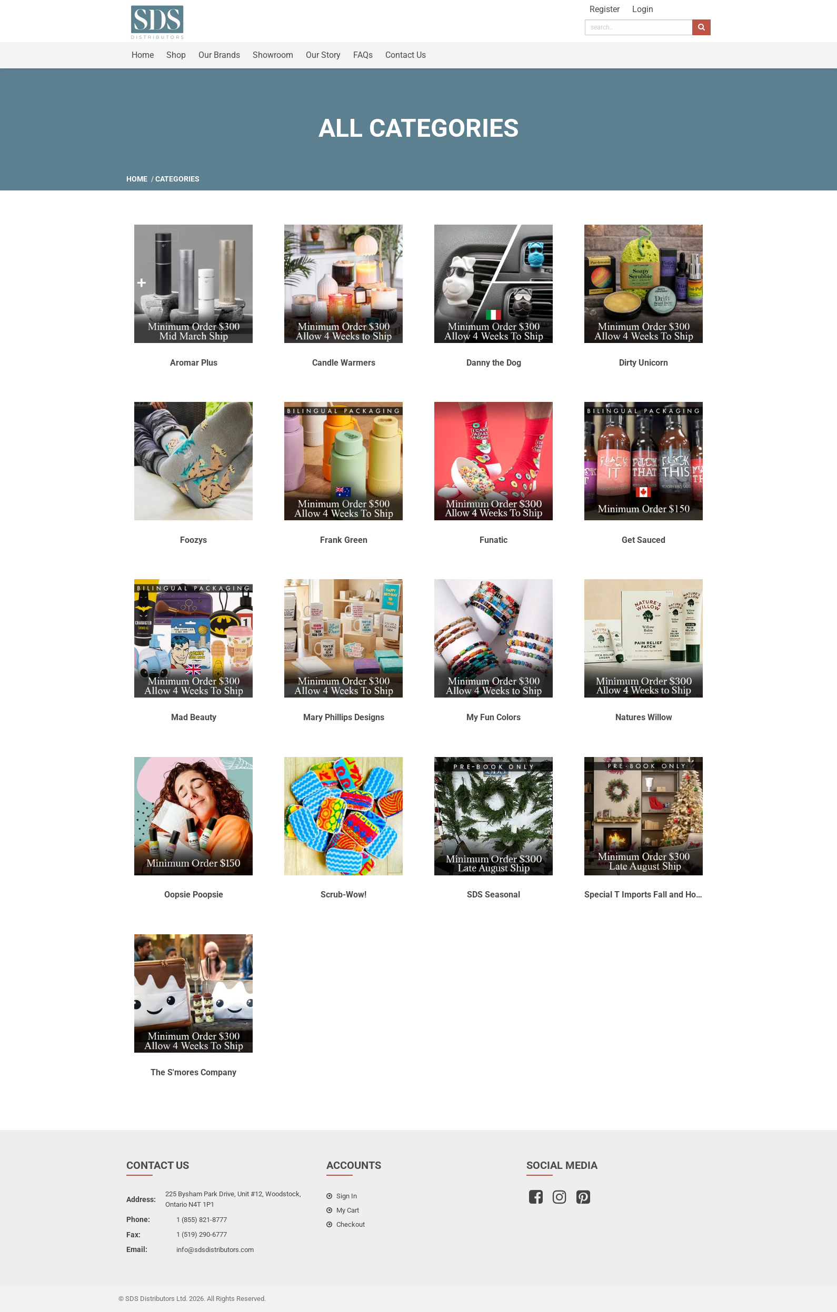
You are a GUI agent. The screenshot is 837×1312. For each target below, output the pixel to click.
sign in (341, 1196)
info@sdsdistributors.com (215, 1250)
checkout (345, 1224)
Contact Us (405, 55)
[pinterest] (584, 1200)
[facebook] (537, 1200)
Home (143, 55)
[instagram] (561, 1200)
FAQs (363, 55)
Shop (176, 55)
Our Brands (219, 55)
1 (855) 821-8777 (201, 1220)
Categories (177, 179)
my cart (342, 1210)
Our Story (323, 55)
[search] (639, 27)
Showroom (273, 55)
